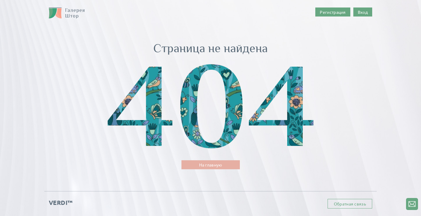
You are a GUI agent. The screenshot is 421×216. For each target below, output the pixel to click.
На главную (210, 164)
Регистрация (333, 12)
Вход (363, 12)
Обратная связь (350, 203)
